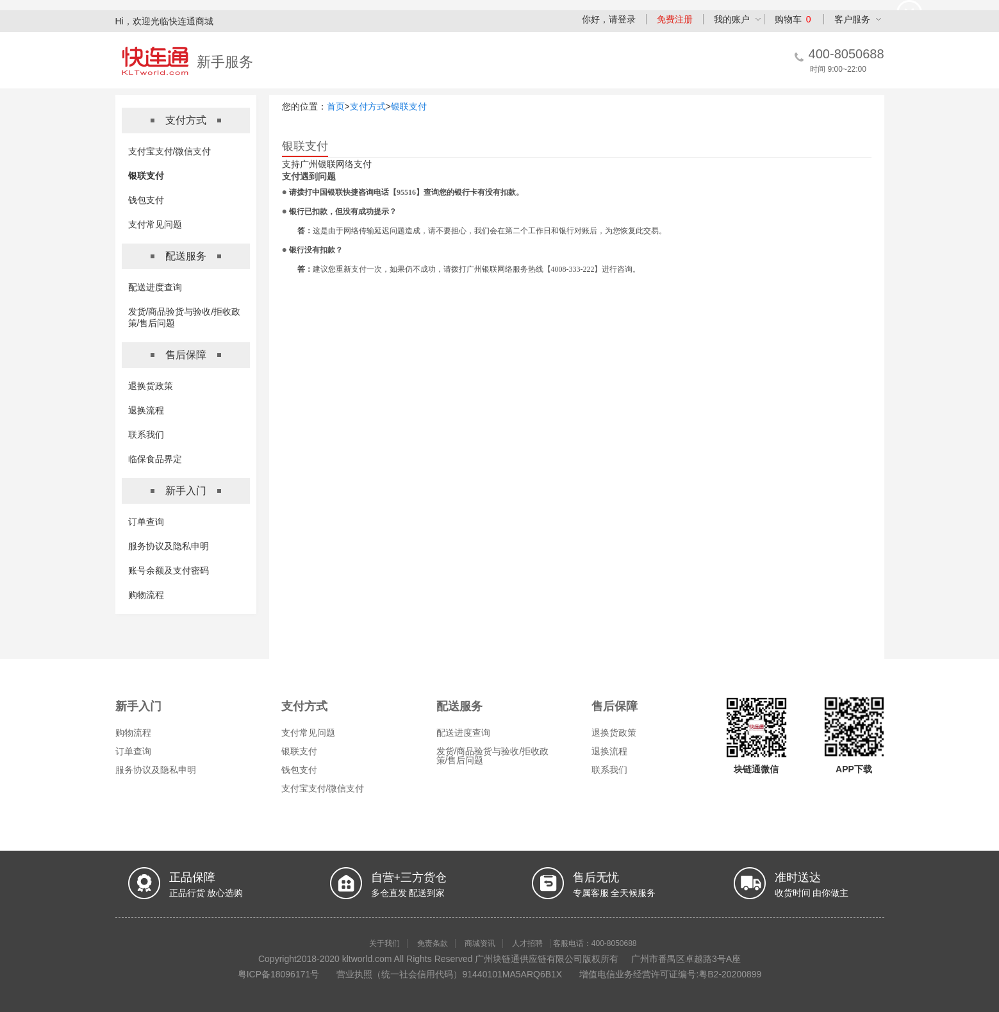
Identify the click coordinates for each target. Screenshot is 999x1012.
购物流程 (146, 595)
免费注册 (675, 19)
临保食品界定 (155, 459)
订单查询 (146, 522)
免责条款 (432, 943)
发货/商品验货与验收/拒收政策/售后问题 (492, 755)
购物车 (793, 19)
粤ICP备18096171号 (279, 974)
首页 (336, 106)
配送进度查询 (155, 287)
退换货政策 (150, 386)
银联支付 (146, 175)
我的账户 (732, 19)
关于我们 (384, 943)
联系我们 (146, 434)
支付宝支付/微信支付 (169, 151)
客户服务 (852, 19)
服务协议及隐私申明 (168, 546)
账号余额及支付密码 (168, 570)
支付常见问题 (155, 224)
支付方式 (368, 106)
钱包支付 (146, 200)
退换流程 (146, 410)
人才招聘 (527, 943)
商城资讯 (480, 943)
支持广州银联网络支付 (327, 164)
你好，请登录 (609, 19)
